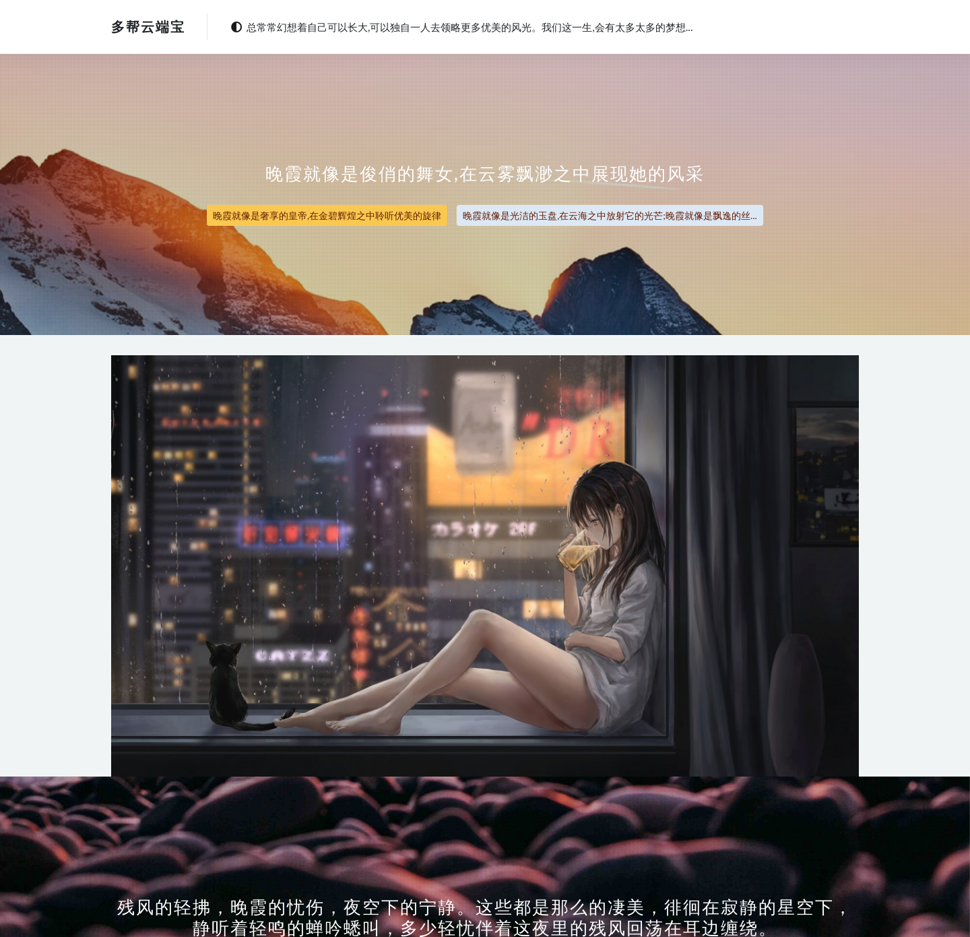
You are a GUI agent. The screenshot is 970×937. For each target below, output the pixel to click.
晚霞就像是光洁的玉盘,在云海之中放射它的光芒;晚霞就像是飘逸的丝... (610, 215)
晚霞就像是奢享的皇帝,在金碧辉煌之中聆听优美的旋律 (327, 215)
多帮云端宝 (148, 26)
